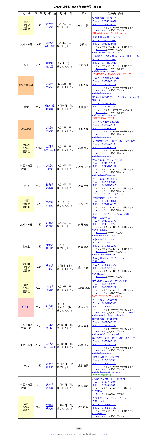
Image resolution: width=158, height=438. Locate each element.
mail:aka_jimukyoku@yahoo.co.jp (106, 372)
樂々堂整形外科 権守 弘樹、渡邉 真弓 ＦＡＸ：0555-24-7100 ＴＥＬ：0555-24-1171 (113, 144)
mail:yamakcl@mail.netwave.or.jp (106, 334)
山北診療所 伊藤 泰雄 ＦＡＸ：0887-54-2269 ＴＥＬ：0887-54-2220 (105, 322)
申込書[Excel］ (99, 274)
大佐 (94, 160)
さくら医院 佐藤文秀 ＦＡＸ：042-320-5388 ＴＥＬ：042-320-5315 (104, 182)
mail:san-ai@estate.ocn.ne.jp (103, 235)
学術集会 (26, 307)
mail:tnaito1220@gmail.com (103, 254)
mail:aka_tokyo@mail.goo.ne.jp (105, 71)
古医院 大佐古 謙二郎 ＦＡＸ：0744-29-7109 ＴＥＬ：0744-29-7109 (107, 163)
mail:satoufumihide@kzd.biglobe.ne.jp (108, 194)
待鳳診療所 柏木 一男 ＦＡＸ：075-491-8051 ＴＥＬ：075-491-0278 (105, 21)
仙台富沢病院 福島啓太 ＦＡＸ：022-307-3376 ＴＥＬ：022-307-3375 (105, 360)
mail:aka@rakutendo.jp (101, 93)
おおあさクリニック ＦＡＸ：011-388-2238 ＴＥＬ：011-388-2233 (104, 242)
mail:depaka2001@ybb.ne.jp (103, 175)
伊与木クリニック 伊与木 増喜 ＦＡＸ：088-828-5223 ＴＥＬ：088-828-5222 (109, 284)
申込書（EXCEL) (99, 230)
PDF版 (132, 312)
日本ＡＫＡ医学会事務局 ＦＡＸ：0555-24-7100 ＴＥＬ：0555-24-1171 (105, 81)
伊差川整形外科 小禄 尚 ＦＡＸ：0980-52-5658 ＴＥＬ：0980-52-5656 (106, 40)
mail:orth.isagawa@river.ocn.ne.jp (106, 52)
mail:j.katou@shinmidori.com (104, 115)
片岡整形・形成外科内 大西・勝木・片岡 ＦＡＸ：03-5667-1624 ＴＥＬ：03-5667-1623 (115, 59)
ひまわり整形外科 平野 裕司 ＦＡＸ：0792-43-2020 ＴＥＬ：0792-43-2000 (108, 381)
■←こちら (101, 30)
